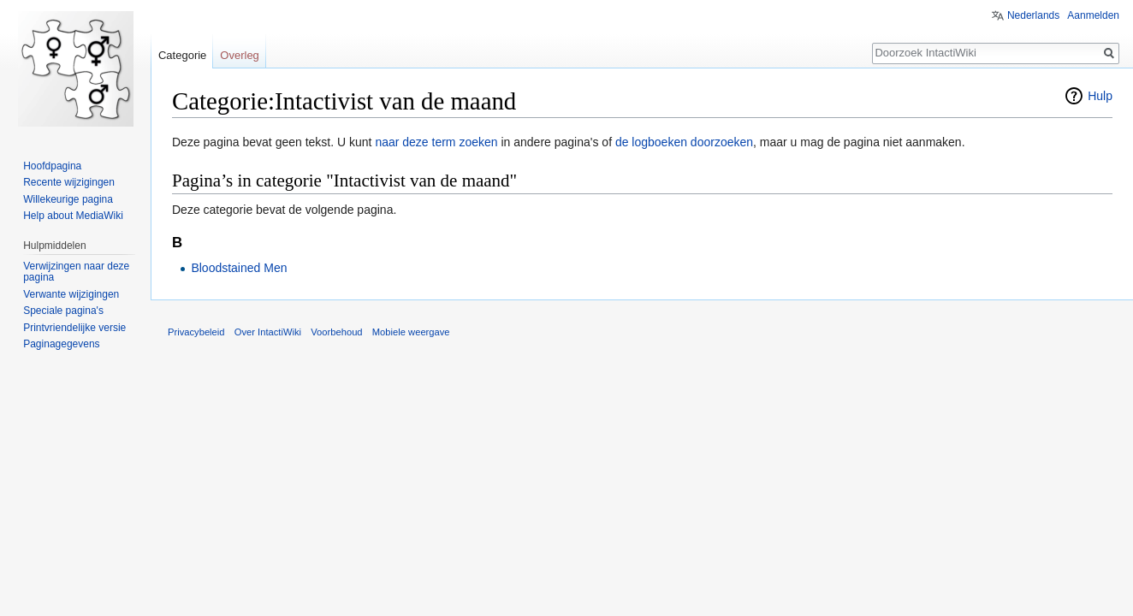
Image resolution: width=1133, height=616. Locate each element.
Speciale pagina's (63, 311)
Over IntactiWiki (267, 332)
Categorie (182, 55)
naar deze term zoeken (436, 142)
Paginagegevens (61, 344)
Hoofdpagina (52, 166)
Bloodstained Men (239, 268)
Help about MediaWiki (73, 216)
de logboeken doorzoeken (684, 142)
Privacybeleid (196, 332)
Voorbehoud (336, 332)
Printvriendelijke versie (74, 328)
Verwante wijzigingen (71, 294)
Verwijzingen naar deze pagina (76, 272)
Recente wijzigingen (69, 182)
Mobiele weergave (411, 332)
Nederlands (1033, 15)
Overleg (239, 55)
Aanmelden (1093, 15)
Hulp (1100, 96)
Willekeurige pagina (68, 199)
